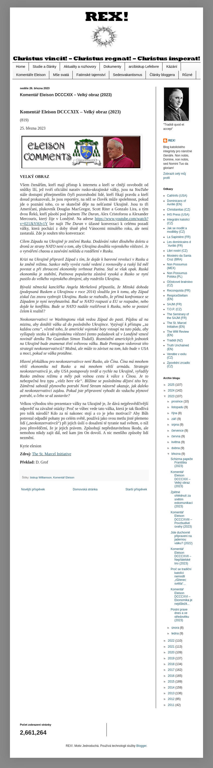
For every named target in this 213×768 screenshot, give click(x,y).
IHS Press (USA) (178, 214)
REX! (171, 140)
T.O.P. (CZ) (174, 309)
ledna (175, 633)
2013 (171, 693)
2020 (171, 652)
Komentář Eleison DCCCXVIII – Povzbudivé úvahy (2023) (181, 520)
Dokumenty (112, 67)
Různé (187, 75)
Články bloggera (162, 75)
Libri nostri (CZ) (177, 250)
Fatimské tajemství (91, 75)
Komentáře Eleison (31, 75)
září (174, 419)
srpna (175, 424)
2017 (171, 670)
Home (20, 67)
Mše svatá (61, 75)
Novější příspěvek (33, 489)
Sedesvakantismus (127, 75)
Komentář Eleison (63, 477)
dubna (176, 448)
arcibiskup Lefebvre (144, 67)
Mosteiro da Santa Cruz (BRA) (179, 257)
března (176, 454)
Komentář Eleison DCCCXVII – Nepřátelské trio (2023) (181, 556)
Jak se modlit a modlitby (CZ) (177, 230)
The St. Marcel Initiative (51, 454)
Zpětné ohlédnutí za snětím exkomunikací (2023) (182, 499)
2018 (171, 664)
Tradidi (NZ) (175, 340)
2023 (171, 396)
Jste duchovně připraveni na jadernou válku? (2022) (182, 538)
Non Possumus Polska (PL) (177, 274)
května (176, 442)
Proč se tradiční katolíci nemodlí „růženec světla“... (181, 576)
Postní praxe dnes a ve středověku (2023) (180, 615)
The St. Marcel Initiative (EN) (176, 324)
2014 (171, 687)
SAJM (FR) (174, 304)
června (176, 436)
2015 (171, 681)
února (175, 627)
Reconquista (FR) (178, 290)
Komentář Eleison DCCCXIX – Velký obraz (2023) (180, 479)
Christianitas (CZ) (178, 209)
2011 (171, 705)
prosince (177, 401)
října (174, 413)
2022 (171, 640)
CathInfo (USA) (177, 195)
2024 (171, 390)
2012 (171, 699)
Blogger (141, 746)
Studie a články (44, 67)
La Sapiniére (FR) (179, 237)
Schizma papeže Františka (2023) (182, 462)
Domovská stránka (85, 489)
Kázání (171, 67)
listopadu (177, 407)
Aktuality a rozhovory (80, 67)
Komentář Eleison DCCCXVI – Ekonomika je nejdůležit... (181, 597)
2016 (171, 676)
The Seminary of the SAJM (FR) (178, 315)
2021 (171, 646)
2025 (171, 384)
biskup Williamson (41, 477)
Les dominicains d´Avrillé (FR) (179, 243)
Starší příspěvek (136, 489)
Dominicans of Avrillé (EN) (176, 202)
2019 (171, 658)
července (177, 430)
